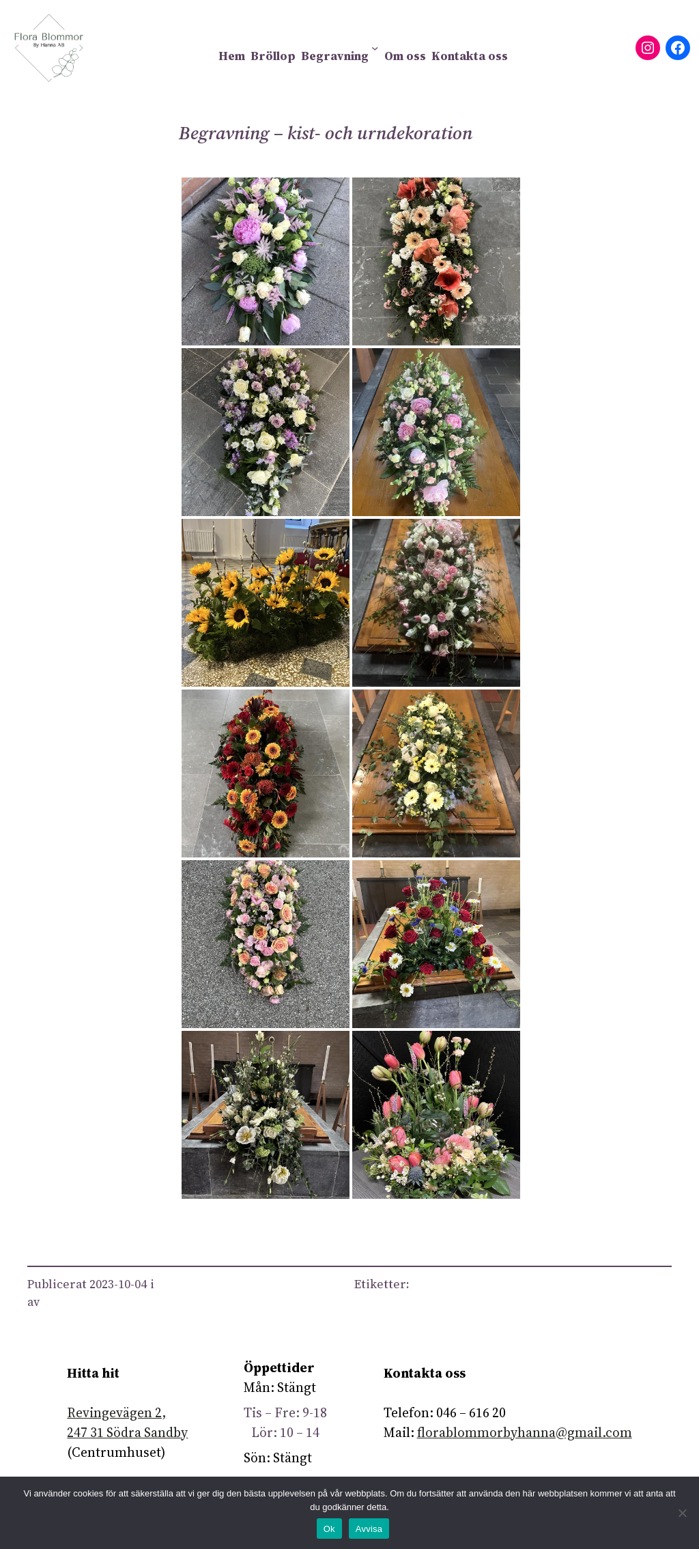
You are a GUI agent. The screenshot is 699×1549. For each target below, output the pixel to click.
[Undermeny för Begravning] (374, 47)
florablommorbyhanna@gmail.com (524, 1432)
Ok (329, 1529)
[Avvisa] (682, 1513)
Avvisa (369, 1529)
